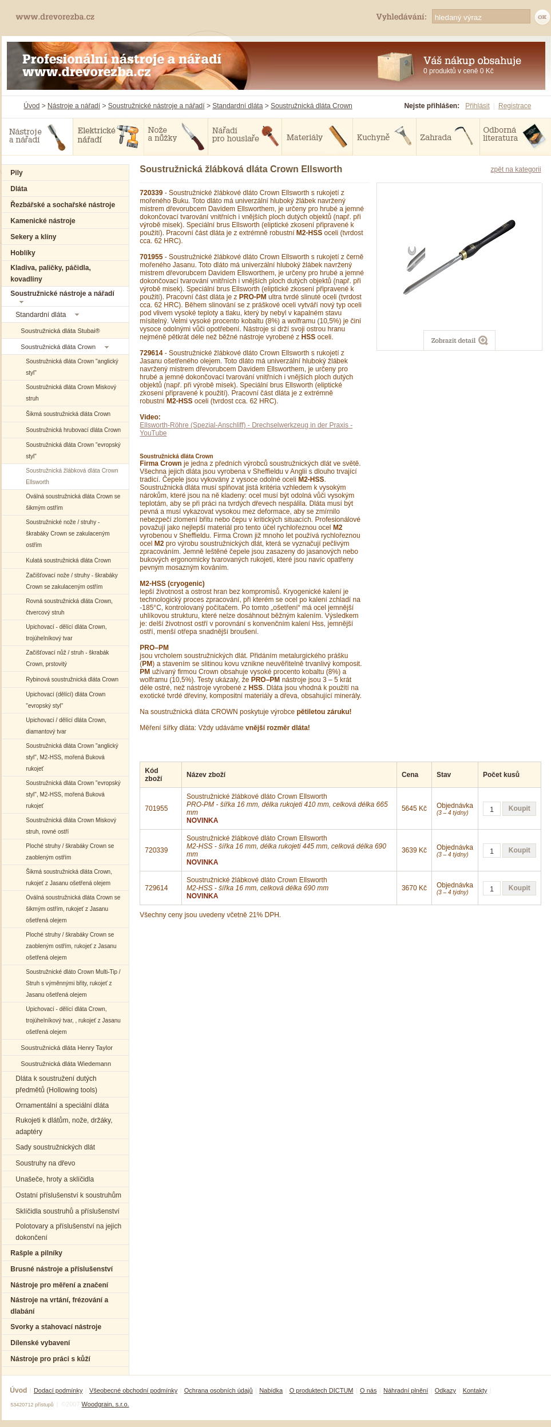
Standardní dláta (237, 106)
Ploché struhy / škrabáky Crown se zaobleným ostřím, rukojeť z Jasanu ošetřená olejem (71, 946)
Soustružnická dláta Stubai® (60, 330)
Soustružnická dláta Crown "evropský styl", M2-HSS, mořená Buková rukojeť (73, 794)
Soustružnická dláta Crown (311, 106)
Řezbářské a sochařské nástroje (62, 205)
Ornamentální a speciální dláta (62, 1105)
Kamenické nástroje (42, 221)
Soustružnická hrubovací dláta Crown (73, 430)
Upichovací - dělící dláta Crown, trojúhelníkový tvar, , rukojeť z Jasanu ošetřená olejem (73, 1020)
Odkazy (445, 1390)
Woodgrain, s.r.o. (105, 1404)
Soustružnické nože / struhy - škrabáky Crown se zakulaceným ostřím (67, 533)
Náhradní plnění (405, 1390)
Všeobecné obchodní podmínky (133, 1390)
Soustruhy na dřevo (45, 1163)
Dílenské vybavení (40, 1343)
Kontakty (475, 1390)
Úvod (31, 106)
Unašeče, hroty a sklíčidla (54, 1179)
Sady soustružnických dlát (55, 1147)
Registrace (514, 106)
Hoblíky (22, 253)
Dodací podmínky (58, 1390)
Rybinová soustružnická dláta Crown (72, 679)
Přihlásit (477, 106)
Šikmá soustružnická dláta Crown (68, 414)
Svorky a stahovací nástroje (55, 1327)
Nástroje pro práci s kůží (50, 1359)
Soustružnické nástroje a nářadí (156, 106)
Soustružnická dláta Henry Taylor (67, 1047)
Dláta (18, 189)
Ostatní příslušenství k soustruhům (68, 1195)
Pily (16, 173)
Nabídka (271, 1390)
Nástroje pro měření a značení (59, 1285)
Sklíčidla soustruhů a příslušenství (67, 1211)
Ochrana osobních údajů (218, 1390)
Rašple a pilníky (36, 1253)
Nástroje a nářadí (73, 106)
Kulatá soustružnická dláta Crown (68, 560)
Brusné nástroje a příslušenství (61, 1269)
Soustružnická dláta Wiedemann (66, 1063)
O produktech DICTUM (322, 1390)
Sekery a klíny (33, 237)
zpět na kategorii (516, 169)
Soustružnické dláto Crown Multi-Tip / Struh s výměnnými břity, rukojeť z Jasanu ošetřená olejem (73, 983)
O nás (368, 1390)
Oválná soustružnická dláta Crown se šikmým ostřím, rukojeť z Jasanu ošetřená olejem (73, 908)
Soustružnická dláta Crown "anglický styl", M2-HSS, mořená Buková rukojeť (72, 757)
